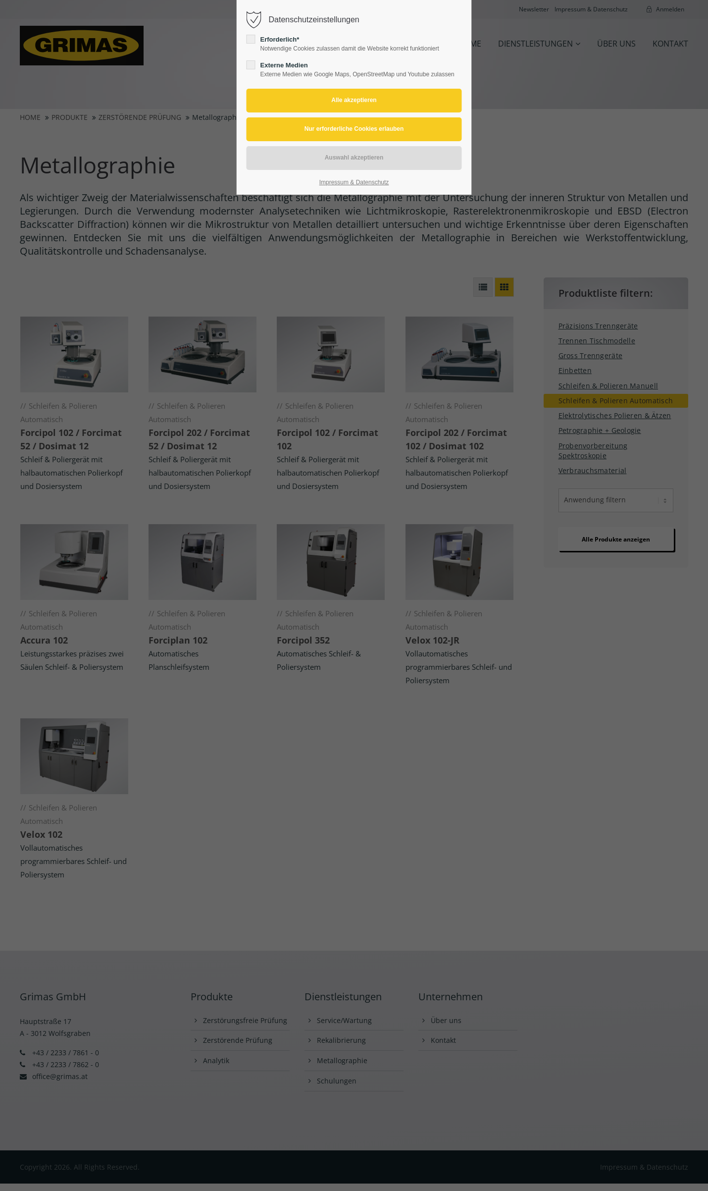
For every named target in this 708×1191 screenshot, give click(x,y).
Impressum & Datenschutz (354, 182)
